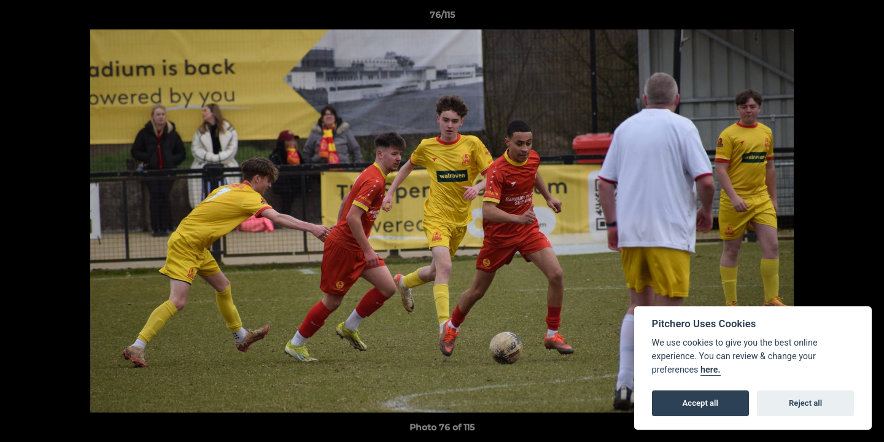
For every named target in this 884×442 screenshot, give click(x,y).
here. (710, 370)
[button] (862, 17)
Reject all (805, 403)
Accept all (700, 403)
